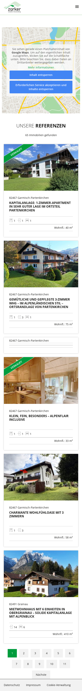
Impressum (33, 685)
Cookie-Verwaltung (59, 685)
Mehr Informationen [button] (41, 67)
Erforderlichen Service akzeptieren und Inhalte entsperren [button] (41, 87)
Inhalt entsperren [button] (41, 75)
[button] (77, 4)
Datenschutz (12, 685)
